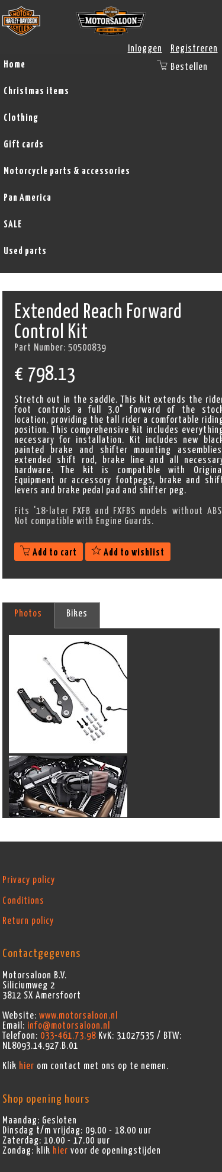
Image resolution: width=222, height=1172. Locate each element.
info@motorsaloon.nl (68, 1025)
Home (14, 64)
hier (26, 1066)
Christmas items (36, 91)
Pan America (28, 198)
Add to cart (48, 552)
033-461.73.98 (68, 1036)
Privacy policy (28, 880)
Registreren (194, 48)
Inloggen (145, 48)
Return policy (28, 921)
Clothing (21, 118)
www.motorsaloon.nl (78, 1015)
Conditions (23, 901)
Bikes (77, 613)
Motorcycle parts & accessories (67, 171)
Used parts (25, 251)
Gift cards (24, 144)
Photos (28, 613)
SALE (13, 224)
